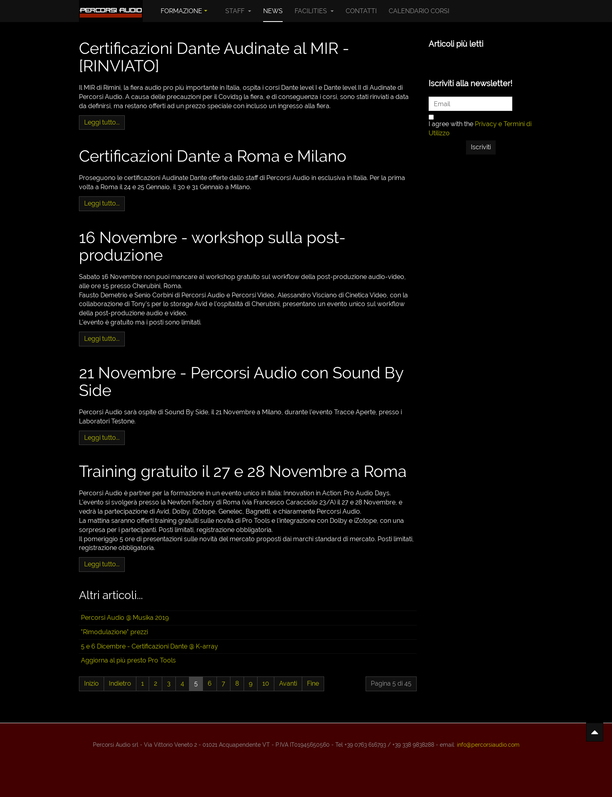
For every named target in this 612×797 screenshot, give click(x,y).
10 (265, 683)
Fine (313, 683)
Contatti (361, 11)
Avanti (288, 683)
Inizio (91, 683)
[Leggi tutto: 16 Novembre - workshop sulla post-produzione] (102, 339)
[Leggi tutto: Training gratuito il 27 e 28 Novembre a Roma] (102, 564)
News (273, 11)
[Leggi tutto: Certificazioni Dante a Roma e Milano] (102, 203)
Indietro (120, 683)
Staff (238, 11)
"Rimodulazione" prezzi (114, 632)
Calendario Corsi (419, 11)
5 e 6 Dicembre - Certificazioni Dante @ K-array (149, 646)
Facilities (314, 11)
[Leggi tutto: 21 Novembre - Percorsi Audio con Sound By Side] (102, 438)
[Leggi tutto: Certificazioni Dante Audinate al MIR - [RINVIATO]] (102, 122)
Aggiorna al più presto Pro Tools (128, 660)
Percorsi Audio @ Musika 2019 (125, 617)
